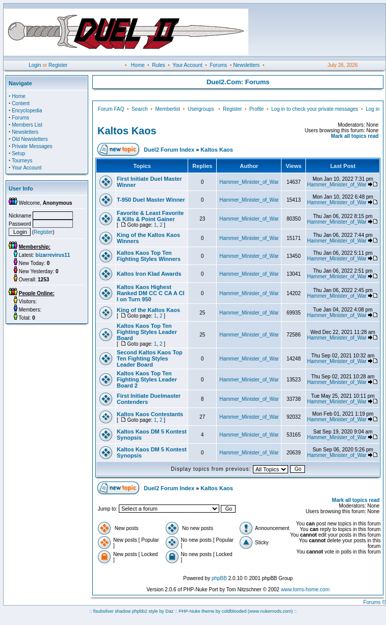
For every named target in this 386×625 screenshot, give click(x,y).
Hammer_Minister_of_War (248, 182)
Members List (27, 125)
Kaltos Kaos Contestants (150, 414)
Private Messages (32, 146)
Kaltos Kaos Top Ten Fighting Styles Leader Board (147, 332)
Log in (372, 109)
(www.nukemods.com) (270, 611)
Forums (218, 65)
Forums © (374, 602)
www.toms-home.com (305, 589)
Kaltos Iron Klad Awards (149, 274)
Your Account (187, 65)
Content (21, 103)
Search (140, 109)
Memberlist (167, 109)
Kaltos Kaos (127, 130)
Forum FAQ (111, 109)
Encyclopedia (27, 110)
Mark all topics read (354, 136)
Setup (18, 153)
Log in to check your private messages (314, 109)
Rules (158, 65)
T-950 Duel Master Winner (151, 200)
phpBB (219, 578)
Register (57, 65)
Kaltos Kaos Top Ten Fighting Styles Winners (149, 256)
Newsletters (246, 65)
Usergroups (201, 109)
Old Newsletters (30, 139)
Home (138, 65)
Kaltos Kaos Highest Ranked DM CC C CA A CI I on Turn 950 (151, 293)
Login (35, 65)
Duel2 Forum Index (169, 150)
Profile (256, 109)
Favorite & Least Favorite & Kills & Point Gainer (150, 216)
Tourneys (22, 160)
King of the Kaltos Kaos (148, 310)
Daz (169, 611)
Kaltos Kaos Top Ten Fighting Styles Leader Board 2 (147, 379)
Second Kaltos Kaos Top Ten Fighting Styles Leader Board (150, 358)
